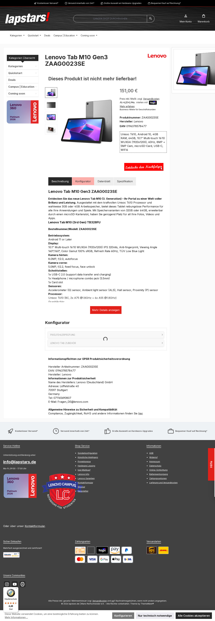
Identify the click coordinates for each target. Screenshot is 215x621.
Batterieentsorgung (158, 474)
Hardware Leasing (86, 466)
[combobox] (110, 18)
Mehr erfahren (127, 106)
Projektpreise (84, 461)
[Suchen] (151, 18)
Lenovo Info (83, 474)
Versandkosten (99, 601)
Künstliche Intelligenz (88, 457)
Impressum (154, 461)
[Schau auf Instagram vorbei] (7, 584)
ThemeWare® (147, 603)
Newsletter (83, 491)
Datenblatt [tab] (104, 181)
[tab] (60, 181)
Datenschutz (155, 466)
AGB (151, 453)
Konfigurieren (123, 615)
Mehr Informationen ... (16, 617)
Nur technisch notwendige (155, 615)
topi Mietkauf (84, 470)
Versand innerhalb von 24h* (81, 3)
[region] (79, 122)
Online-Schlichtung (158, 470)
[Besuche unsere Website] (22, 584)
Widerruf (153, 457)
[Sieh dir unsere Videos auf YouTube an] (14, 584)
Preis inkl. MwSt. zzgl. (139, 98)
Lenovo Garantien (86, 478)
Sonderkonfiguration (87, 453)
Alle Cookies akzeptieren (194, 615)
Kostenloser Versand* (47, 3)
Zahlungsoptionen (158, 478)
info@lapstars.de (19, 462)
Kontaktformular (35, 526)
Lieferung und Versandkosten (163, 482)
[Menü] (16, 589)
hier (140, 413)
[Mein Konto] (186, 18)
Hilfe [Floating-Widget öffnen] (211, 464)
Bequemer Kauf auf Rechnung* (166, 3)
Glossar (81, 487)
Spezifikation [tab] (125, 181)
